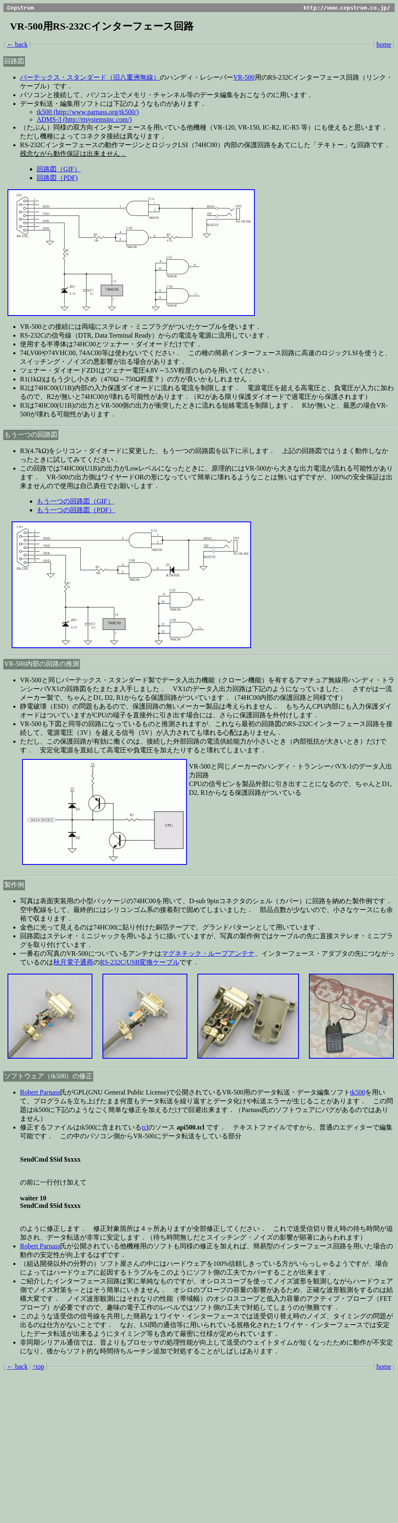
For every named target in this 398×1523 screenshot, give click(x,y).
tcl (145, 1127)
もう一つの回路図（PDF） (76, 510)
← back (17, 44)
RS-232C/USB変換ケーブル (139, 962)
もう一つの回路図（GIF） (75, 501)
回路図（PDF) (57, 177)
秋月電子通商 (73, 962)
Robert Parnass (40, 1092)
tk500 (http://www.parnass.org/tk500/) (88, 111)
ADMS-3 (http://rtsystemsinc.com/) (84, 119)
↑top (38, 1366)
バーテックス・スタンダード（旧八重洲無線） (90, 77)
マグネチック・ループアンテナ (208, 953)
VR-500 (244, 77)
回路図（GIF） (59, 169)
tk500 (357, 1092)
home (383, 44)
